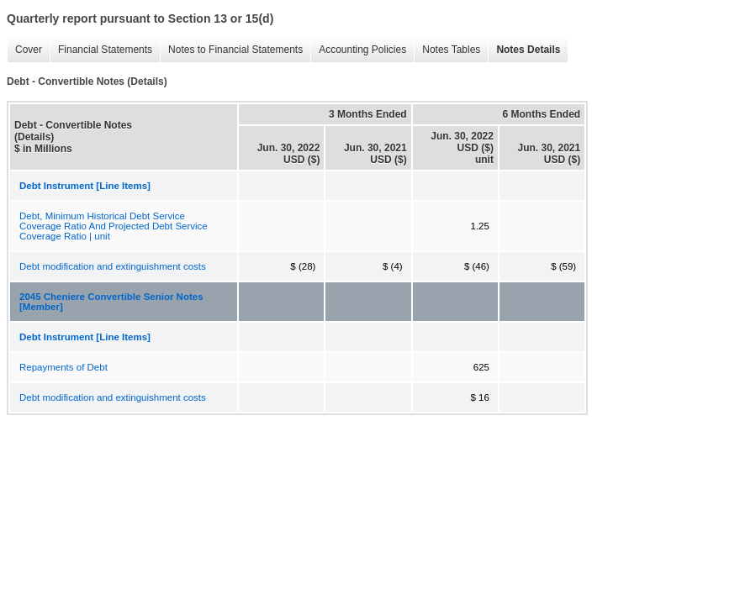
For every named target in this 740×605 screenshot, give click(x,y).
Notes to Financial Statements (235, 49)
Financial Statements (105, 49)
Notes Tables (451, 49)
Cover (28, 49)
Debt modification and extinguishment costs (112, 266)
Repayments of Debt (63, 367)
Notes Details (528, 49)
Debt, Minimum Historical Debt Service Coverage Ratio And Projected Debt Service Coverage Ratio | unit (113, 226)
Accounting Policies (362, 49)
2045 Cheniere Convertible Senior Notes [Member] (111, 302)
